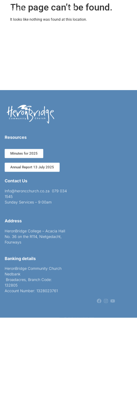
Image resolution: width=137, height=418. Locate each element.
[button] (72, 7)
